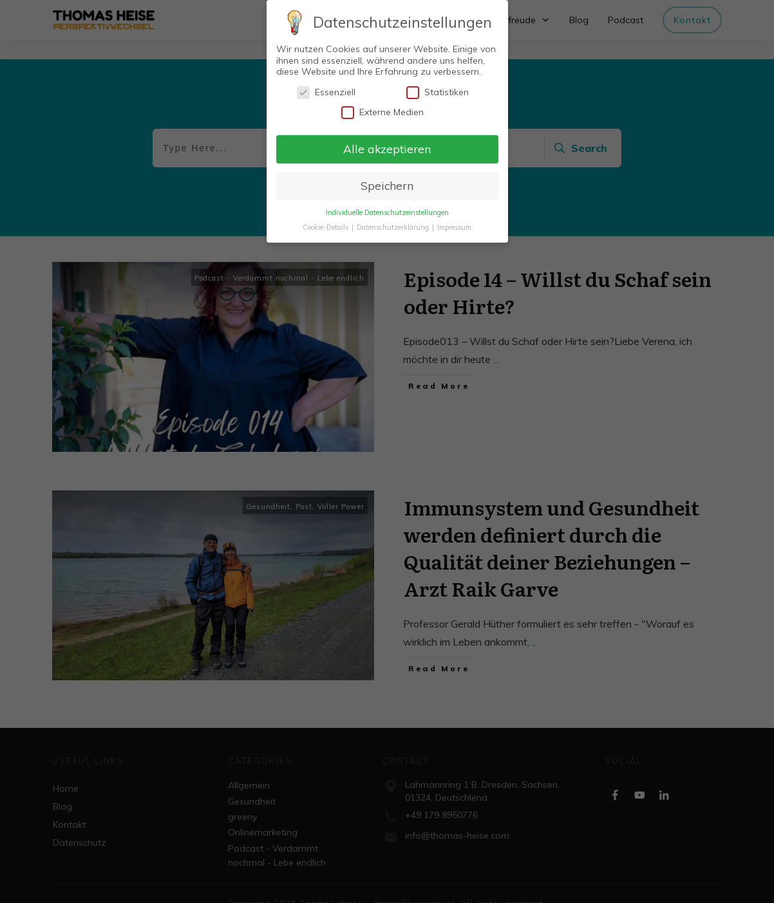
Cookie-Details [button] (326, 227)
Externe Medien (382, 112)
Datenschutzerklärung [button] (394, 227)
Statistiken (437, 92)
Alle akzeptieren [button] (387, 149)
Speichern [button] (387, 185)
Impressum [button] (454, 227)
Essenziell (326, 92)
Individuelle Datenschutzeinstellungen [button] (387, 212)
